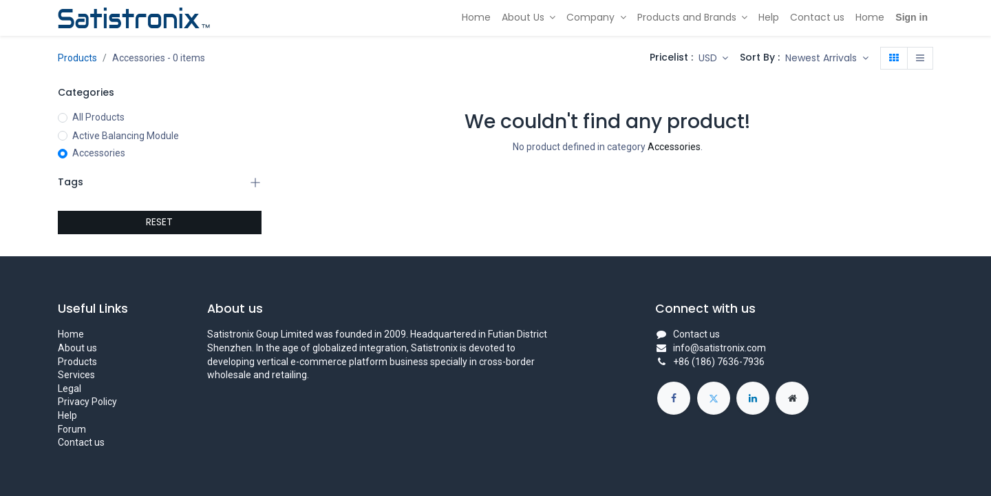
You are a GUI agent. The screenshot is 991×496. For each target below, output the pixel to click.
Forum (72, 429)
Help (67, 415)
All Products (98, 117)
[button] (827, 58)
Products (77, 57)
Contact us (81, 442)
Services (76, 374)
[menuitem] (476, 18)
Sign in (911, 17)
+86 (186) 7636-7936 (719, 361)
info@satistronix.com (719, 347)
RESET (159, 222)
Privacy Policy (87, 401)
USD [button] (709, 58)
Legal (69, 388)
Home (71, 334)
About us (77, 347)
